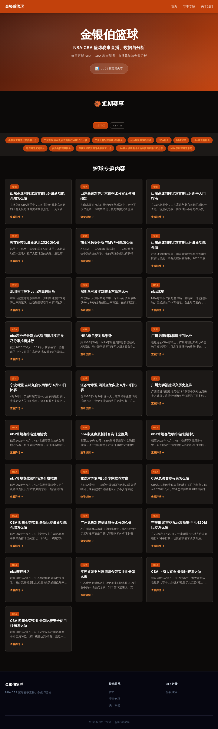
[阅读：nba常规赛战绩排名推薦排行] (179, 451)
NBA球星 (201, 141)
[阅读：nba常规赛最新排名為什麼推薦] (109, 451)
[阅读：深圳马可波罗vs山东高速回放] (38, 308)
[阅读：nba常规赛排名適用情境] (38, 451)
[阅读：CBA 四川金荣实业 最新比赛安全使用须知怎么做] (38, 639)
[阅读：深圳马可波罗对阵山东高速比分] (109, 308)
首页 (174, 6)
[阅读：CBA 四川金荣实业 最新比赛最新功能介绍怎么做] (38, 541)
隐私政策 (171, 692)
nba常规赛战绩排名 (157, 141)
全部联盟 (100, 125)
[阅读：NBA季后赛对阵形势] (109, 353)
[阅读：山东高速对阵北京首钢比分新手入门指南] (179, 212)
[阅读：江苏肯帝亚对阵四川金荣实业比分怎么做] (109, 590)
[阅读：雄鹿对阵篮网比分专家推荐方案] (109, 495)
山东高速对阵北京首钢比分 (27, 141)
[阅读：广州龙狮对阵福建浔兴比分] (179, 353)
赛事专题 (189, 6)
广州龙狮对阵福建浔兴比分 (121, 141)
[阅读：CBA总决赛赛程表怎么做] (179, 495)
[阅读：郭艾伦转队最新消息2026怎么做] (38, 259)
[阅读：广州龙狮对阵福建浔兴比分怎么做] (109, 539)
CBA (118, 125)
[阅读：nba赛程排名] (38, 588)
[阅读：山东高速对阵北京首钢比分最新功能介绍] (179, 261)
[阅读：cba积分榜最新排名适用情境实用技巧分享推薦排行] (38, 355)
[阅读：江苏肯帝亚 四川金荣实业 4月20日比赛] (109, 404)
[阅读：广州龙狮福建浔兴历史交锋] (179, 402)
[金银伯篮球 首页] (14, 6)
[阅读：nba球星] (179, 308)
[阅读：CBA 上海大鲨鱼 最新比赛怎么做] (179, 588)
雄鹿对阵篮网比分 (57, 150)
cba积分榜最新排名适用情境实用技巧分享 (173, 150)
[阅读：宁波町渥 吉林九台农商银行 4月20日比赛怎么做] (179, 541)
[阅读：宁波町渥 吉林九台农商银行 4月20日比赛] (38, 404)
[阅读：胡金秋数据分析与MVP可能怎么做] (109, 259)
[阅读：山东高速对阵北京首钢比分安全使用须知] (109, 212)
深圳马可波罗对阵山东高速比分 (123, 150)
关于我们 (207, 6)
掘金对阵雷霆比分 (86, 150)
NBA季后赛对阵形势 (109, 159)
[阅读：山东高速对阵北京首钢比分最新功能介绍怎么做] (38, 212)
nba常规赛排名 (29, 150)
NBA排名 (182, 141)
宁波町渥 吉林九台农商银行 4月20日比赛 (74, 141)
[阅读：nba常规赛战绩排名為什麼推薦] (38, 495)
